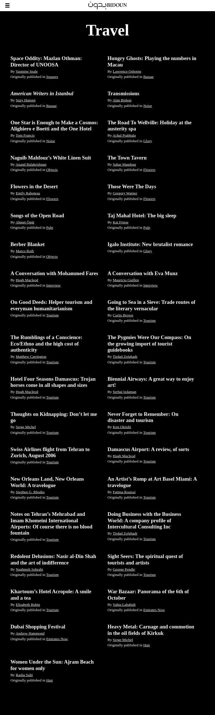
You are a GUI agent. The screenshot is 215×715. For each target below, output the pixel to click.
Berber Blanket (27, 244)
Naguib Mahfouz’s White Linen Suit (50, 158)
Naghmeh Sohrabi (29, 569)
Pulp (49, 227)
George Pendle (124, 569)
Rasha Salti (24, 675)
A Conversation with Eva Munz (143, 273)
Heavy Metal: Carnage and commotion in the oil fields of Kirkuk (151, 630)
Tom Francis (25, 135)
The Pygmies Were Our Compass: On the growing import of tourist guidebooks (149, 343)
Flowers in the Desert (34, 186)
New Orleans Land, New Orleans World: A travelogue (47, 482)
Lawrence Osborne (127, 71)
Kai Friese (120, 222)
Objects (52, 170)
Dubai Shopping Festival (37, 627)
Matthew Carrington (31, 356)
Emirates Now (154, 610)
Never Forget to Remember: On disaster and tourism (143, 417)
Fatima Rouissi (124, 492)
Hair (146, 645)
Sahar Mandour (124, 164)
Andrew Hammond (30, 633)
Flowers (149, 170)
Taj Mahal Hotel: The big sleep (142, 215)
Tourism (52, 315)
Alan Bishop (122, 100)
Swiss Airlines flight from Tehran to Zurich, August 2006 (50, 452)
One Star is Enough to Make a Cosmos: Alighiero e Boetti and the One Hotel (54, 126)
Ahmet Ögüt (25, 222)
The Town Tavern (127, 158)
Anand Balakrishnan (31, 164)
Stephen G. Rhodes (30, 492)
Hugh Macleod (27, 280)
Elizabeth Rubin (28, 604)
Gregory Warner (125, 193)
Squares (52, 77)
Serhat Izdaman (124, 392)
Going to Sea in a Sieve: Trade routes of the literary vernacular (151, 305)
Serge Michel (26, 427)
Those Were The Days (132, 186)
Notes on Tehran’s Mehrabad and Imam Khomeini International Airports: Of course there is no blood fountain (51, 523)
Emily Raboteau (28, 193)
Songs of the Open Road (37, 215)
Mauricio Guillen (126, 280)
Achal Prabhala (124, 135)
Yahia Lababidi (124, 604)
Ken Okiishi (122, 427)
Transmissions (123, 93)
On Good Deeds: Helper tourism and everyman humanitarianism (51, 305)
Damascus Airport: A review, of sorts (148, 449)
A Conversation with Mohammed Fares (54, 273)
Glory (147, 141)
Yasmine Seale (27, 71)
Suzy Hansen (25, 100)
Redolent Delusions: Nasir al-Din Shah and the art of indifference (53, 559)
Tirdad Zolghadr (125, 356)
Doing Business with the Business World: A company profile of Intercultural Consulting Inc (144, 520)
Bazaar (148, 77)
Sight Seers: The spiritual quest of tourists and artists (145, 559)
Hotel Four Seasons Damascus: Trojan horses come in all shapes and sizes (52, 382)
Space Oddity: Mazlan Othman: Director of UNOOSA (46, 61)
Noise (147, 106)
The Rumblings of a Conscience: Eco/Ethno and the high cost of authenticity (46, 343)
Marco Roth (25, 251)
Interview (53, 285)
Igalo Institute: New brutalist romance (150, 244)
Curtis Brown (123, 315)
